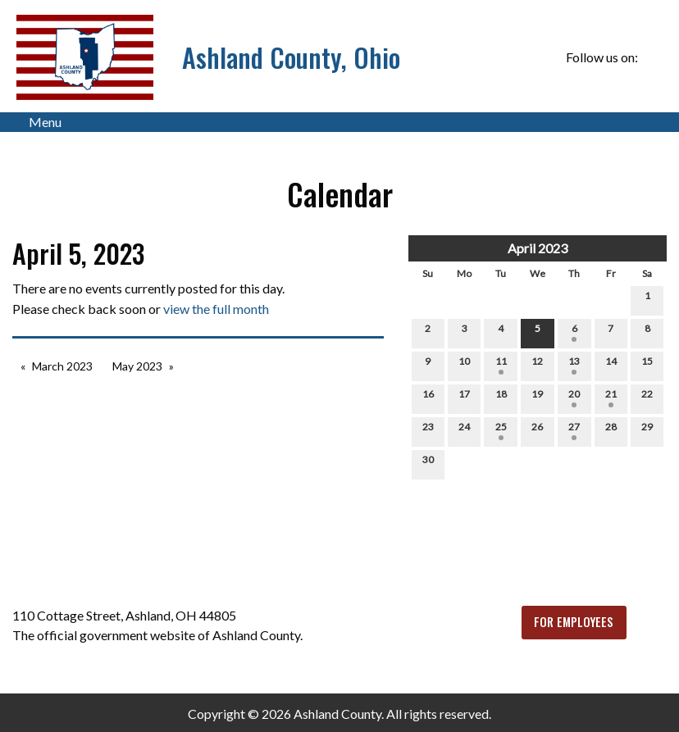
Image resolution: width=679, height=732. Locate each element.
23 (428, 430)
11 (501, 365)
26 (537, 430)
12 (537, 365)
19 (537, 397)
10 (464, 365)
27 (574, 430)
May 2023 (137, 366)
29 (647, 430)
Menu (37, 122)
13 (574, 365)
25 (501, 430)
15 (647, 365)
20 (574, 397)
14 (611, 365)
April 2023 (537, 248)
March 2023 (62, 366)
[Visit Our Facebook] (653, 57)
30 (428, 463)
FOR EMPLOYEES (573, 621)
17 (464, 397)
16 (428, 397)
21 (611, 397)
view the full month (216, 308)
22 (647, 397)
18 (501, 397)
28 (611, 430)
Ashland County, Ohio (291, 57)
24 (464, 430)
